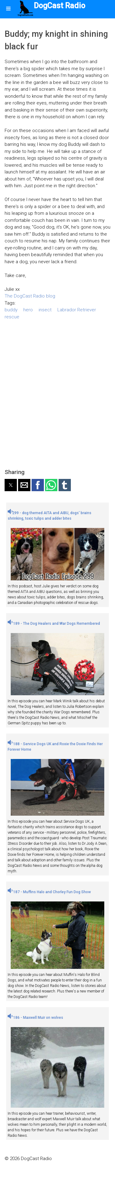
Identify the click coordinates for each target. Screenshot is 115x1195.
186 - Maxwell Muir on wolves (35, 1017)
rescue (12, 317)
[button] (11, 485)
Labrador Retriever (76, 310)
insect (45, 310)
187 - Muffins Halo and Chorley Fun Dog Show (49, 892)
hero (28, 310)
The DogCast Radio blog (30, 296)
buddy (11, 310)
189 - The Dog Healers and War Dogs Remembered (54, 623)
